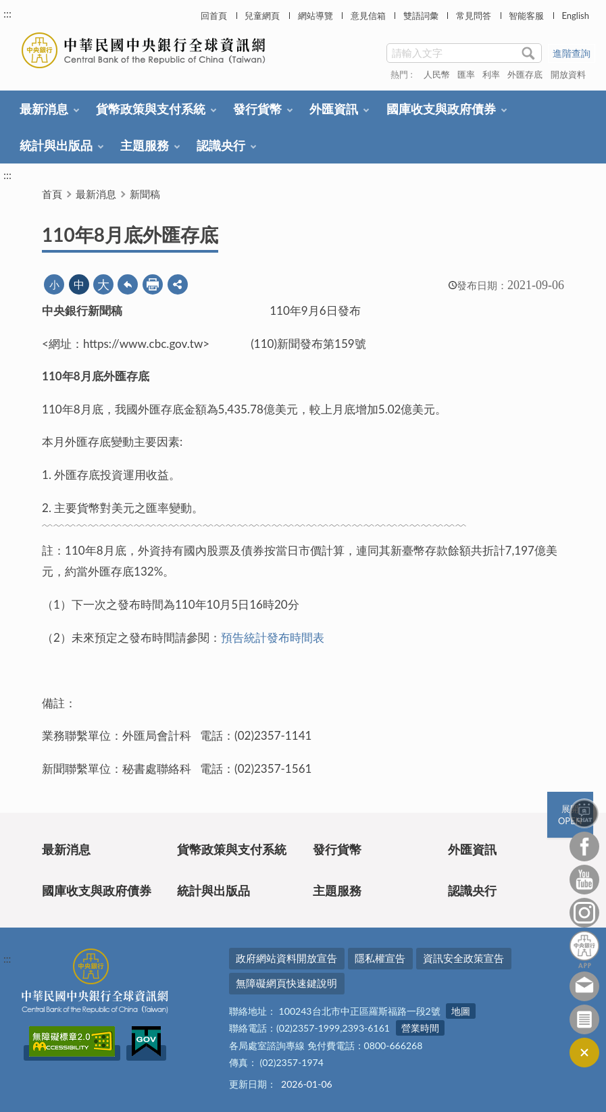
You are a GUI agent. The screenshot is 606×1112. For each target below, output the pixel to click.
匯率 (466, 74)
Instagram (584, 913)
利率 (491, 74)
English (574, 15)
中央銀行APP (584, 949)
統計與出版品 (56, 145)
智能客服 (526, 15)
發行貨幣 (257, 108)
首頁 (52, 194)
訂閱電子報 (584, 1019)
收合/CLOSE (584, 1052)
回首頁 (214, 15)
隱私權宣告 (380, 958)
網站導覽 (315, 15)
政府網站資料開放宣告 (286, 958)
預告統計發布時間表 (272, 637)
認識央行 (221, 145)
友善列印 (153, 284)
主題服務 (144, 145)
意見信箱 (368, 15)
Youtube (584, 879)
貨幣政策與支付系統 (150, 108)
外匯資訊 (333, 108)
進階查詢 (571, 53)
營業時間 (420, 1028)
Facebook (584, 846)
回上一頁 (128, 284)
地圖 (460, 1011)
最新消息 (44, 108)
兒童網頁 (262, 15)
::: (7, 13)
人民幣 (437, 74)
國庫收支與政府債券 (441, 108)
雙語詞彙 (420, 15)
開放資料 (568, 74)
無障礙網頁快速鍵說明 (286, 983)
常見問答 (473, 15)
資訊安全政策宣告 (463, 958)
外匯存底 (524, 74)
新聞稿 (145, 194)
